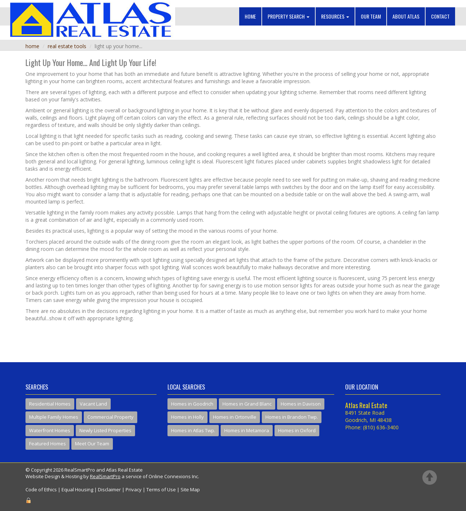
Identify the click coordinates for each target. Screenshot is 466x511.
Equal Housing (77, 489)
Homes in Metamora (246, 430)
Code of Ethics (41, 489)
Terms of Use (161, 489)
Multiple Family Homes (53, 417)
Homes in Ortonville (234, 417)
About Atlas (405, 16)
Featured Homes (47, 443)
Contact (440, 16)
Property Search (288, 16)
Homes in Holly (187, 417)
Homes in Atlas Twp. (193, 430)
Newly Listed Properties (105, 430)
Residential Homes (50, 403)
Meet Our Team (92, 443)
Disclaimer (109, 489)
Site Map (190, 489)
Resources (335, 16)
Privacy (134, 489)
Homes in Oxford (297, 430)
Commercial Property (110, 417)
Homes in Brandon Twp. (291, 417)
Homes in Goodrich (192, 403)
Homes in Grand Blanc (247, 403)
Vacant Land (93, 403)
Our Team (371, 16)
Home (250, 16)
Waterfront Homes (49, 430)
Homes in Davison (301, 403)
